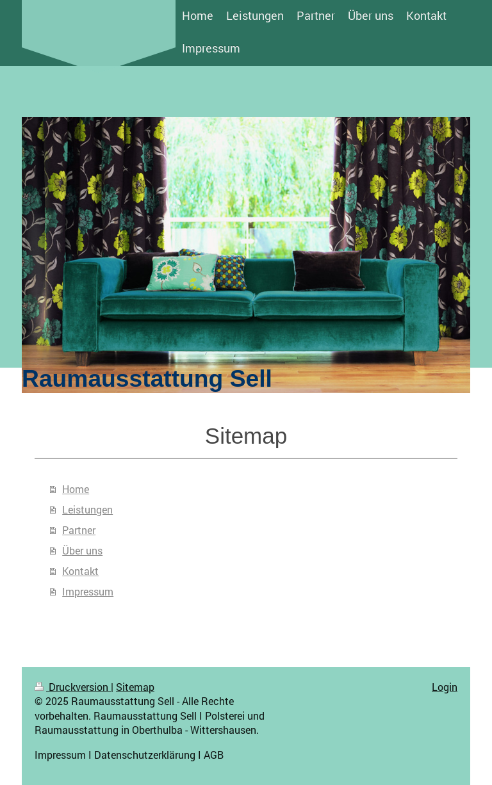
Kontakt (80, 571)
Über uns (82, 550)
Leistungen (87, 509)
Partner (78, 530)
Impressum (87, 591)
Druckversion (73, 686)
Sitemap (135, 686)
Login (444, 686)
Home (75, 489)
